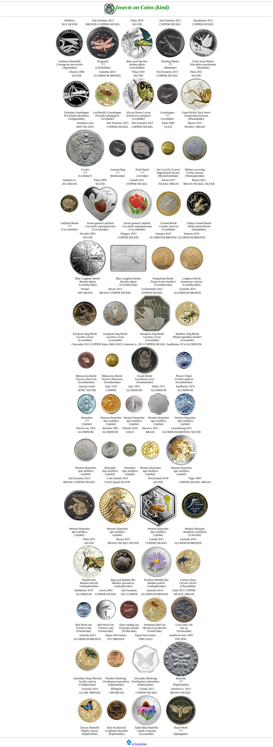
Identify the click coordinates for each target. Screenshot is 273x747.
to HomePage (136, 743)
